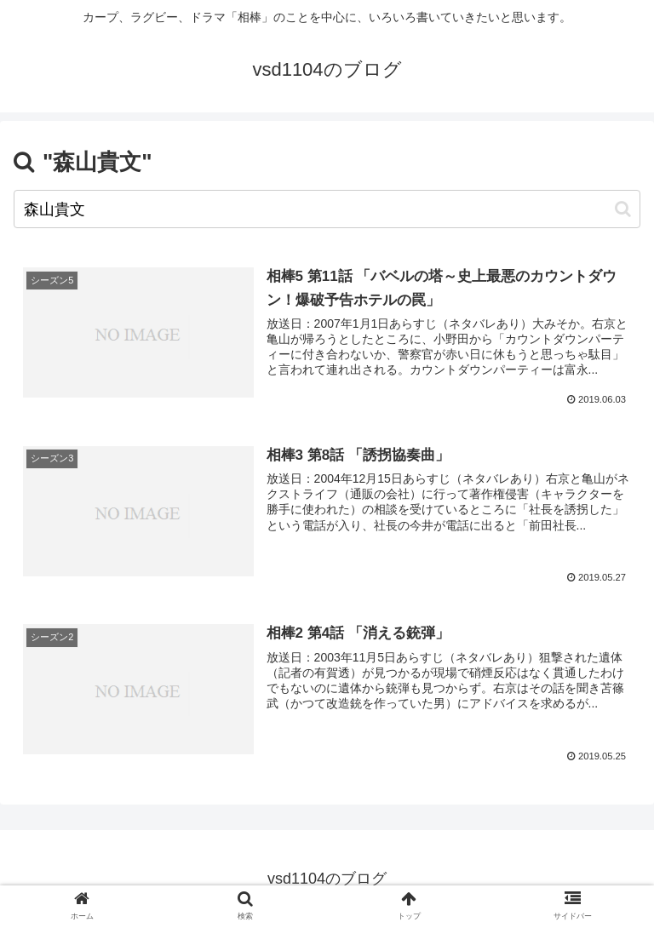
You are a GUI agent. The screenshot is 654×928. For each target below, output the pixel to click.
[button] (623, 209)
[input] (327, 209)
